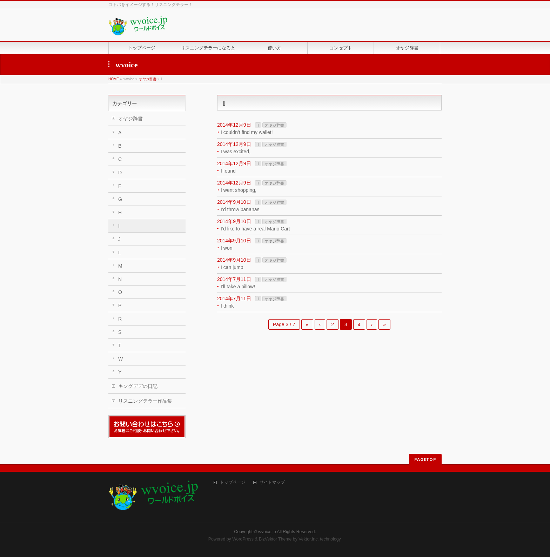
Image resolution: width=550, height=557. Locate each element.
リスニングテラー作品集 (145, 401)
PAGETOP (425, 459)
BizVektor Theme (275, 539)
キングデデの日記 (137, 386)
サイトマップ (272, 482)
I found (228, 171)
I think (227, 306)
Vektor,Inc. (309, 539)
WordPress (243, 539)
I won (226, 248)
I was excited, (235, 151)
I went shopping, (238, 190)
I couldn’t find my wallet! (247, 132)
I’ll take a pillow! (238, 286)
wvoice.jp (267, 531)
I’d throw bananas (240, 209)
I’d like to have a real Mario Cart (255, 228)
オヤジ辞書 (147, 79)
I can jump (232, 267)
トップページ (232, 482)
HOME (113, 79)
